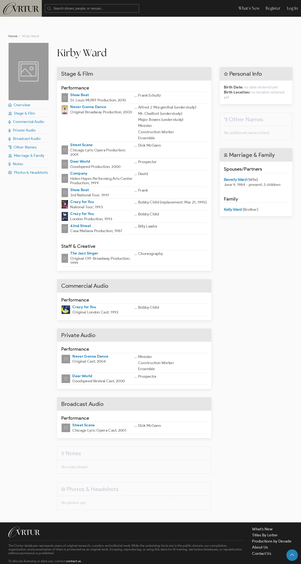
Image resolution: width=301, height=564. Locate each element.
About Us (260, 530)
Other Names (22, 130)
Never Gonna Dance (88, 90)
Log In (292, 8)
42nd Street (80, 209)
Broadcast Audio (24, 122)
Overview (19, 88)
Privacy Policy (106, 557)
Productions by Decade (271, 524)
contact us (73, 544)
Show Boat (79, 78)
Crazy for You (82, 185)
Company (79, 156)
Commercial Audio (26, 105)
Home (13, 19)
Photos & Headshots (28, 155)
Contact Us (261, 537)
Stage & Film (21, 96)
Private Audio (22, 113)
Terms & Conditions (75, 557)
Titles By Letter (265, 518)
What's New (249, 8)
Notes (15, 147)
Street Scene (81, 128)
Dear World (80, 144)
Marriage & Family (26, 139)
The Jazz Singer (84, 236)
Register (273, 8)
